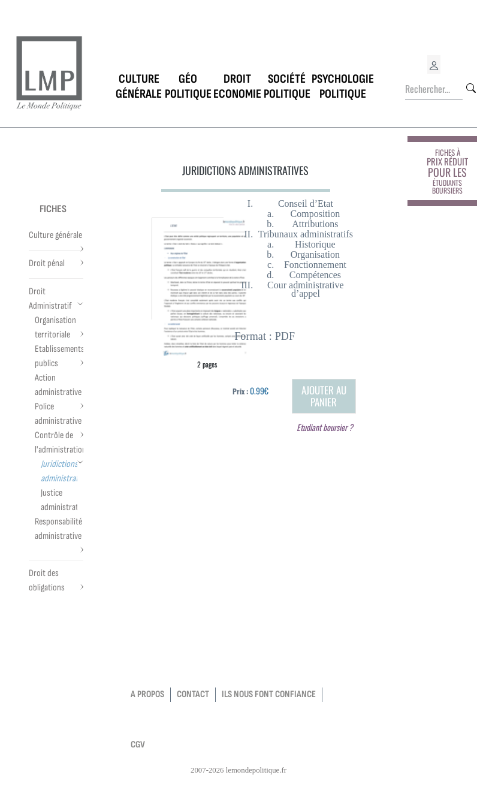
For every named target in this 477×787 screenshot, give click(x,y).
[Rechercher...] (434, 89)
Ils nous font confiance (269, 694)
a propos (147, 694)
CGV (138, 744)
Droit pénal (47, 263)
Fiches (53, 209)
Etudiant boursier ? (325, 427)
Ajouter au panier (323, 395)
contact (193, 694)
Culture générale (55, 235)
